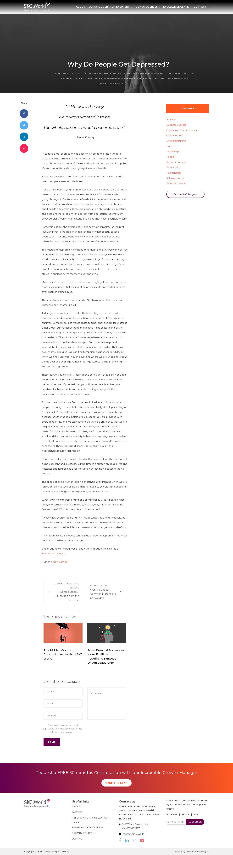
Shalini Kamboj (59, 561)
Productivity (157, 78)
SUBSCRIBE (195, 821)
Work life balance (111, 83)
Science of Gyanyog (53, 553)
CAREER (77, 812)
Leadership (172, 151)
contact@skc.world (133, 834)
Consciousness (174, 135)
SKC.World (63, 664)
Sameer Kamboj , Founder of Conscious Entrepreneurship (124, 73)
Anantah (171, 119)
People (170, 156)
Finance (170, 146)
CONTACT (78, 838)
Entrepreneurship (176, 140)
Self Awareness (177, 78)
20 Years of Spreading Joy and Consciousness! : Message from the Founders (66, 592)
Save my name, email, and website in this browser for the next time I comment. (65, 729)
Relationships (173, 172)
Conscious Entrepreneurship (104, 78)
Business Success (72, 78)
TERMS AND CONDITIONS (87, 827)
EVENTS (77, 806)
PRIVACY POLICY (82, 833)
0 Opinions (178, 73)
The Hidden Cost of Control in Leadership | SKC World (63, 654)
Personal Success (136, 78)
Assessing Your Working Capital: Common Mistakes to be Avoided (103, 591)
